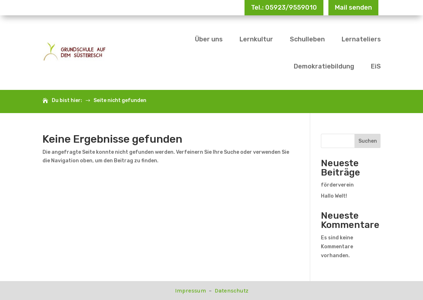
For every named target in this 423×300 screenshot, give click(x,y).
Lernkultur (256, 39)
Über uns (209, 39)
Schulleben (307, 39)
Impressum (191, 290)
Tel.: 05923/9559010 (284, 7)
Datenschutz (231, 290)
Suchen (367, 141)
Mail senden (353, 7)
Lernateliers (361, 39)
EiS (376, 66)
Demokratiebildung (324, 66)
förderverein (337, 185)
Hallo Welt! (334, 196)
